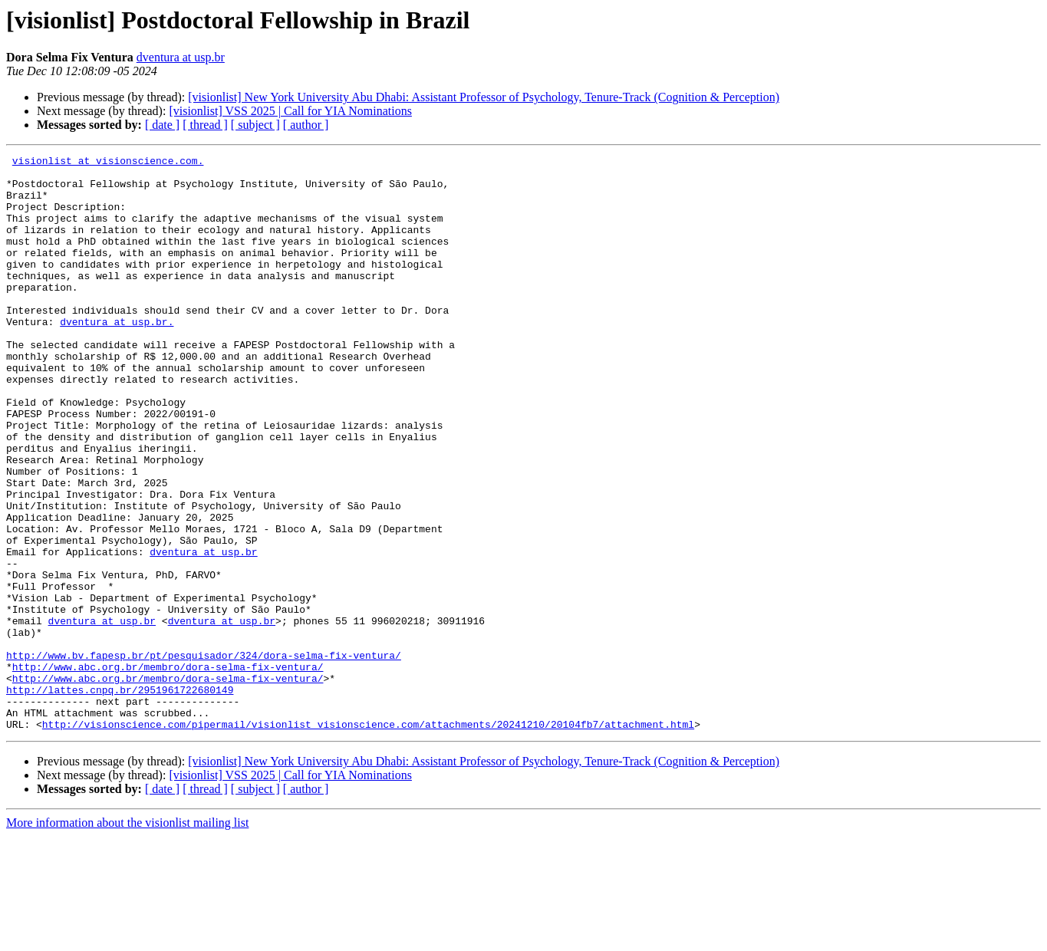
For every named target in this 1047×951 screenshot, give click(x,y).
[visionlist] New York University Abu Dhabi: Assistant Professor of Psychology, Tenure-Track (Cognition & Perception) (483, 97)
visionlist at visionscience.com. (108, 162)
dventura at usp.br (181, 57)
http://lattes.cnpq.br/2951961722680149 (119, 798)
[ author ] (306, 124)
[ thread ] (205, 124)
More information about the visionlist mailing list (127, 937)
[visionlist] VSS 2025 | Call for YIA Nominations (290, 110)
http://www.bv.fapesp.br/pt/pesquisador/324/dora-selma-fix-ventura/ (203, 756)
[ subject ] (255, 124)
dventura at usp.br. (116, 356)
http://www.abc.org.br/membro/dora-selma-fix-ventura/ (168, 770)
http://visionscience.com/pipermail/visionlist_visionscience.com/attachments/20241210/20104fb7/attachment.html (368, 839)
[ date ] (162, 124)
